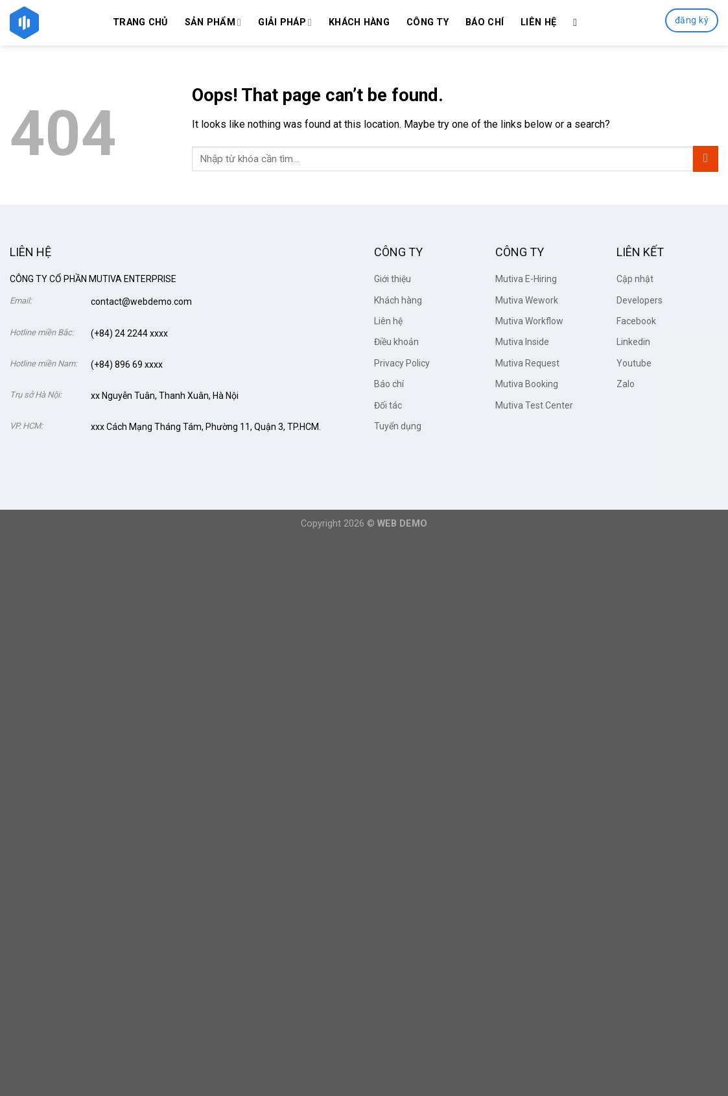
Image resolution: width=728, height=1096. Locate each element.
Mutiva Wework (526, 300)
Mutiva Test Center (534, 405)
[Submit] (705, 158)
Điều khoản (396, 342)
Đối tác (388, 405)
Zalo (625, 384)
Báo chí (484, 22)
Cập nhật (634, 279)
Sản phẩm (213, 22)
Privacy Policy (402, 363)
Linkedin (633, 342)
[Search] (578, 22)
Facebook (636, 321)
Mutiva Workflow (529, 321)
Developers (639, 300)
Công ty (427, 22)
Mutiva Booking (526, 384)
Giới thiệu (392, 279)
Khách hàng (359, 22)
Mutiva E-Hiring (526, 279)
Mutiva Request (527, 363)
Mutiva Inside (522, 342)
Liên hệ (538, 22)
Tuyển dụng (397, 426)
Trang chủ (140, 22)
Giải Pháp (285, 22)
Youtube (634, 363)
